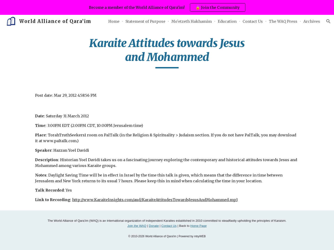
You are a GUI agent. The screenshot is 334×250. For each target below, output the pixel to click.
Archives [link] (311, 21)
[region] (167, 7)
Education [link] (227, 21)
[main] (167, 52)
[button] (328, 21)
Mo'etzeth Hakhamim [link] (191, 21)
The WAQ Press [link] (283, 21)
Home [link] (113, 21)
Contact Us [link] (253, 21)
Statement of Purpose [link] (145, 21)
